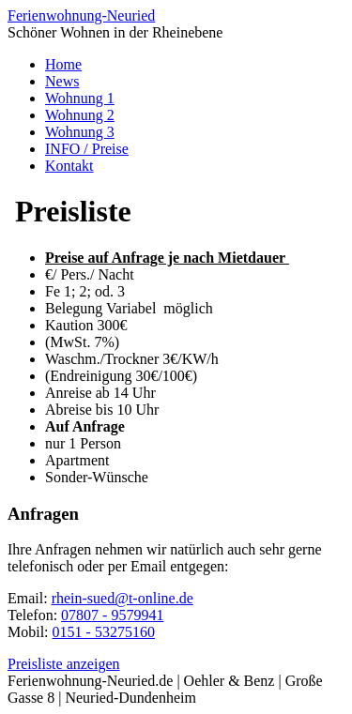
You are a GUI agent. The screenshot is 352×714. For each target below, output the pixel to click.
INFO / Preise (87, 149)
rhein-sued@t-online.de (122, 598)
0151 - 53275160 (104, 632)
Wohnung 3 (80, 132)
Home (63, 64)
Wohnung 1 (80, 98)
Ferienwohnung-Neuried (81, 15)
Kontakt (69, 166)
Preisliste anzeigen (64, 664)
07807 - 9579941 (112, 615)
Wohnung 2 (80, 115)
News (62, 81)
